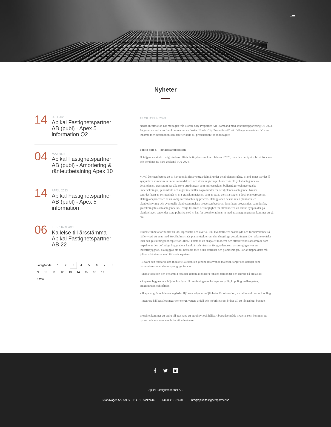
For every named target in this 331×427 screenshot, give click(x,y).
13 (70, 272)
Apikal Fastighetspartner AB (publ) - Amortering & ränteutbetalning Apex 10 (82, 165)
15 (86, 272)
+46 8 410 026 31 (172, 400)
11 (53, 272)
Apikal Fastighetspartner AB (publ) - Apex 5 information (81, 202)
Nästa (40, 279)
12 (61, 272)
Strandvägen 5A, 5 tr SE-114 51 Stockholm (128, 400)
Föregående (44, 265)
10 (45, 272)
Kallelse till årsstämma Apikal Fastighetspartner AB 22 (81, 238)
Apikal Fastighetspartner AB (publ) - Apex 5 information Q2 (81, 128)
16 (94, 272)
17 (102, 272)
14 (78, 272)
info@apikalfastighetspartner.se (210, 400)
